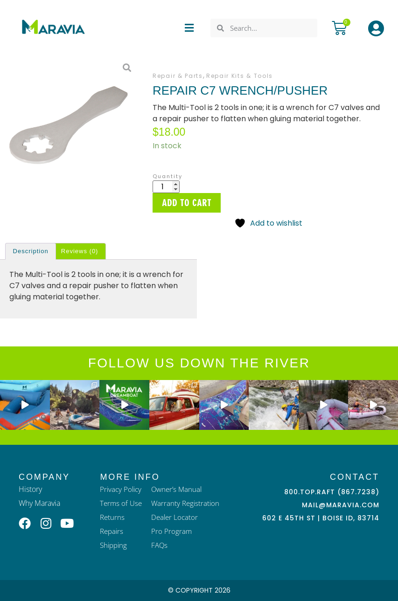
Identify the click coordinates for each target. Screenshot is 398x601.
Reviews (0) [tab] (79, 251)
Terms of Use (121, 503)
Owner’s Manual (176, 489)
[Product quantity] (166, 186)
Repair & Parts (178, 76)
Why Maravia (39, 503)
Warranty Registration (185, 503)
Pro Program (171, 531)
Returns (112, 517)
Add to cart (186, 203)
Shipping (113, 545)
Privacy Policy (120, 489)
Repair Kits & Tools (239, 76)
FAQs (159, 545)
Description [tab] (31, 251)
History (30, 489)
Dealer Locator (174, 517)
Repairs (111, 531)
